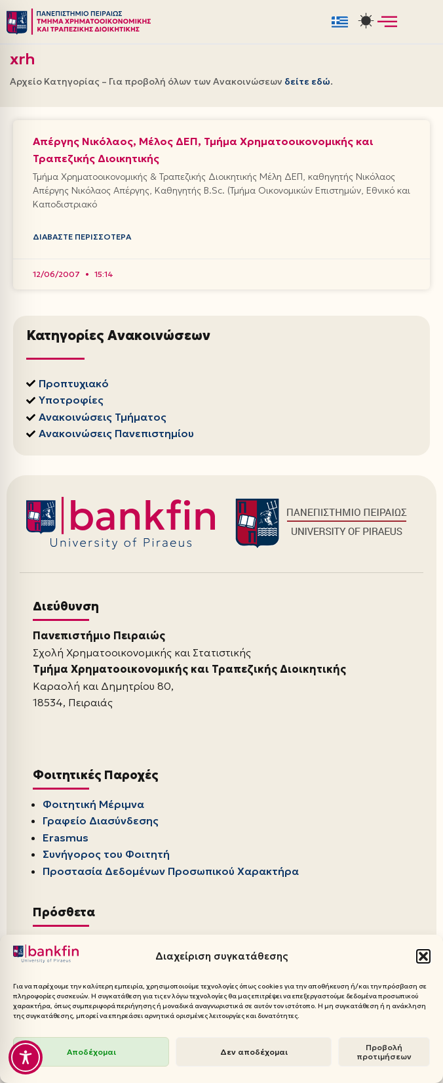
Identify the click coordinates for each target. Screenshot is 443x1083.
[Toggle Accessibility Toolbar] (25, 1057)
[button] (423, 956)
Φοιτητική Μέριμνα (93, 804)
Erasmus (65, 837)
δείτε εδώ (307, 81)
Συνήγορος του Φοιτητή (106, 853)
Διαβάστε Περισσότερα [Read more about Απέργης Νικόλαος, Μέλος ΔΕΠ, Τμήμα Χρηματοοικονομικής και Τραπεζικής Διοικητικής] (82, 237)
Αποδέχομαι (91, 1052)
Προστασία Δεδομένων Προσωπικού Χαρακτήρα (171, 871)
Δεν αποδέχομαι (254, 1052)
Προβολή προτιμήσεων (384, 1051)
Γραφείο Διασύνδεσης (101, 820)
